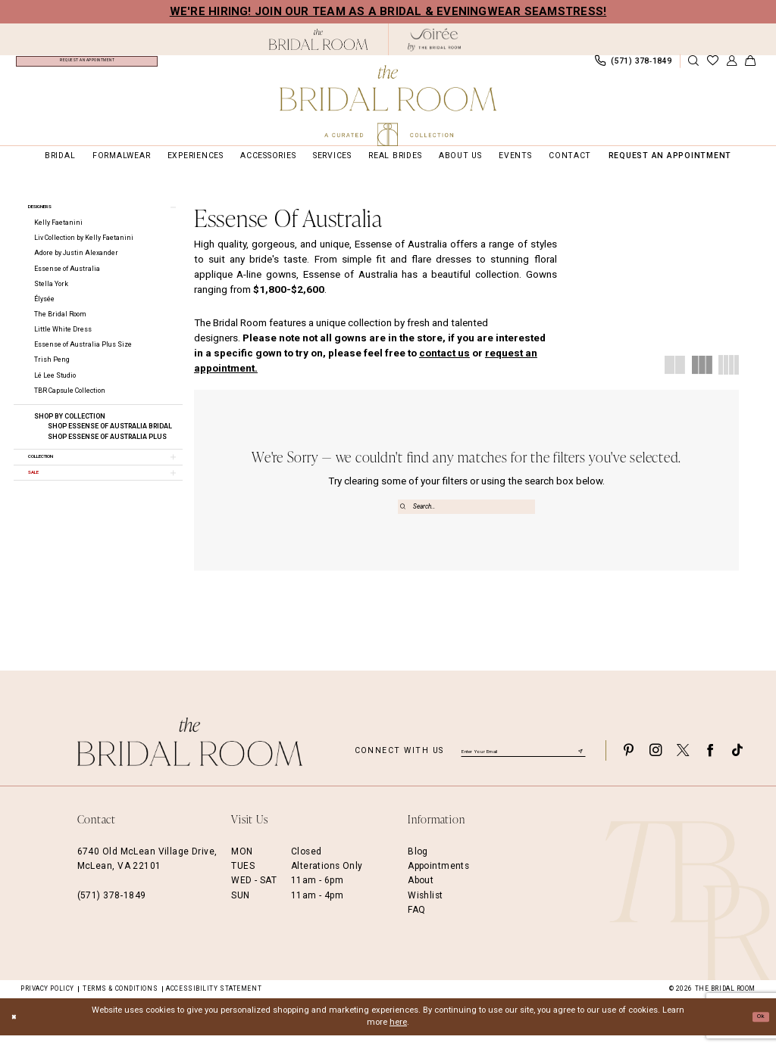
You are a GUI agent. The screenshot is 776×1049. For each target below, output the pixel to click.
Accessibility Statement (213, 1003)
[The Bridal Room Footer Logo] (190, 756)
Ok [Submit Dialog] (757, 1030)
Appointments (438, 880)
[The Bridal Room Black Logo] (318, 39)
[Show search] (693, 66)
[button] (731, 66)
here (398, 1036)
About (420, 894)
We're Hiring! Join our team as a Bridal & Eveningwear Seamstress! (388, 11)
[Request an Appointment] (87, 65)
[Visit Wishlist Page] (712, 66)
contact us (444, 363)
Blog (418, 865)
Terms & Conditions (120, 1003)
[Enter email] (523, 763)
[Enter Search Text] (466, 516)
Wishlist (425, 909)
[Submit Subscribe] (579, 763)
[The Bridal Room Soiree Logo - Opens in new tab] (434, 39)
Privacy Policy (47, 1003)
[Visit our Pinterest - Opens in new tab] (628, 764)
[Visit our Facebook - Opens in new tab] (710, 764)
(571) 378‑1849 (111, 909)
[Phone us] (632, 66)
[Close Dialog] (17, 1031)
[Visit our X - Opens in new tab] (683, 764)
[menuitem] (87, 65)
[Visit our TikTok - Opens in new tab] (737, 764)
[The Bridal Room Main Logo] (388, 105)
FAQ (416, 924)
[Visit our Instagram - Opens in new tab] (655, 764)
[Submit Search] (405, 516)
